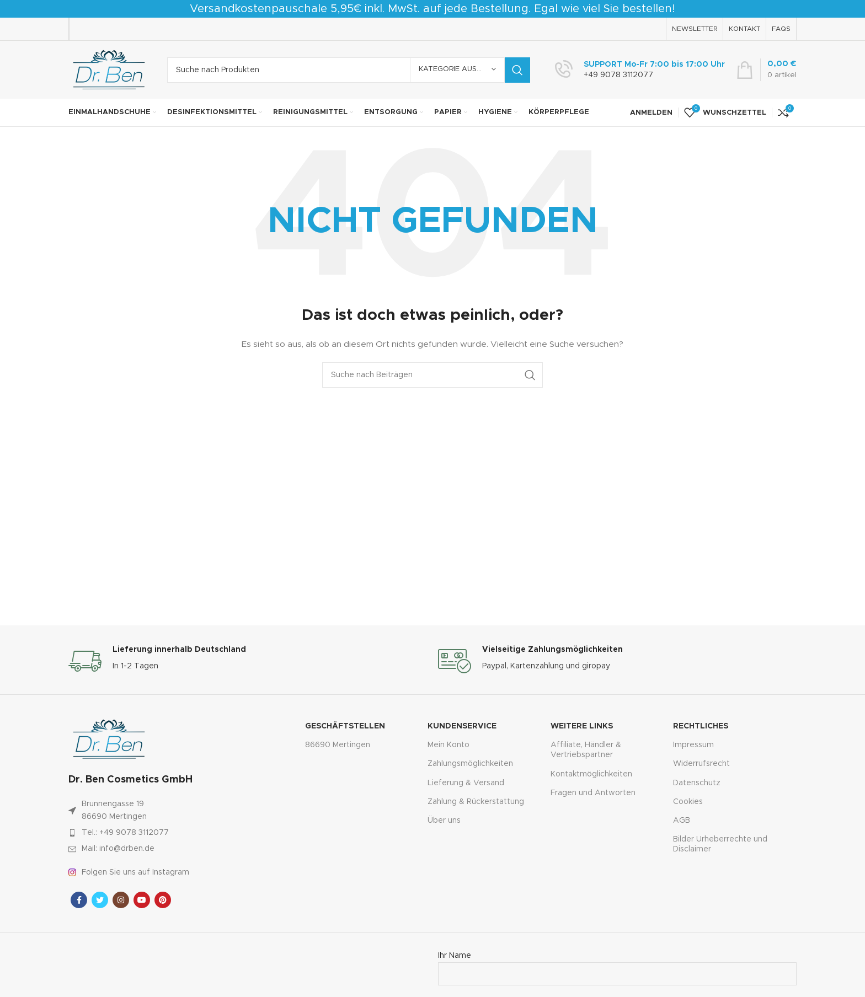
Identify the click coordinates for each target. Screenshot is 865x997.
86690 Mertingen (337, 745)
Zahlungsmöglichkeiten (470, 764)
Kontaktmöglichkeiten (591, 774)
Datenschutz (696, 783)
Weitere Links (582, 726)
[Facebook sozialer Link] (79, 900)
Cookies (688, 802)
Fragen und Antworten (593, 793)
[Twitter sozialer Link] (100, 900)
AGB (681, 820)
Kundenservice (462, 726)
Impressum (693, 745)
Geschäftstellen (345, 726)
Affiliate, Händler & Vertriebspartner (586, 750)
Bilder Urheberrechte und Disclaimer (720, 844)
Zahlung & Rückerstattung (476, 802)
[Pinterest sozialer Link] (162, 900)
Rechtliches (700, 726)
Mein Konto (448, 745)
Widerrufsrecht (701, 764)
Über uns (444, 820)
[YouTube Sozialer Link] (142, 900)
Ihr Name (617, 964)
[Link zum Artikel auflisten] (163, 833)
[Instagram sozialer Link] (121, 900)
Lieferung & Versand (466, 783)
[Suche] (348, 70)
